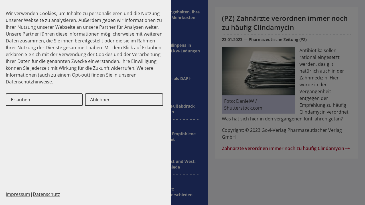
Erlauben (20, 100)
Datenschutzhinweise (29, 82)
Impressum (18, 194)
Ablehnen (100, 100)
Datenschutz (46, 194)
